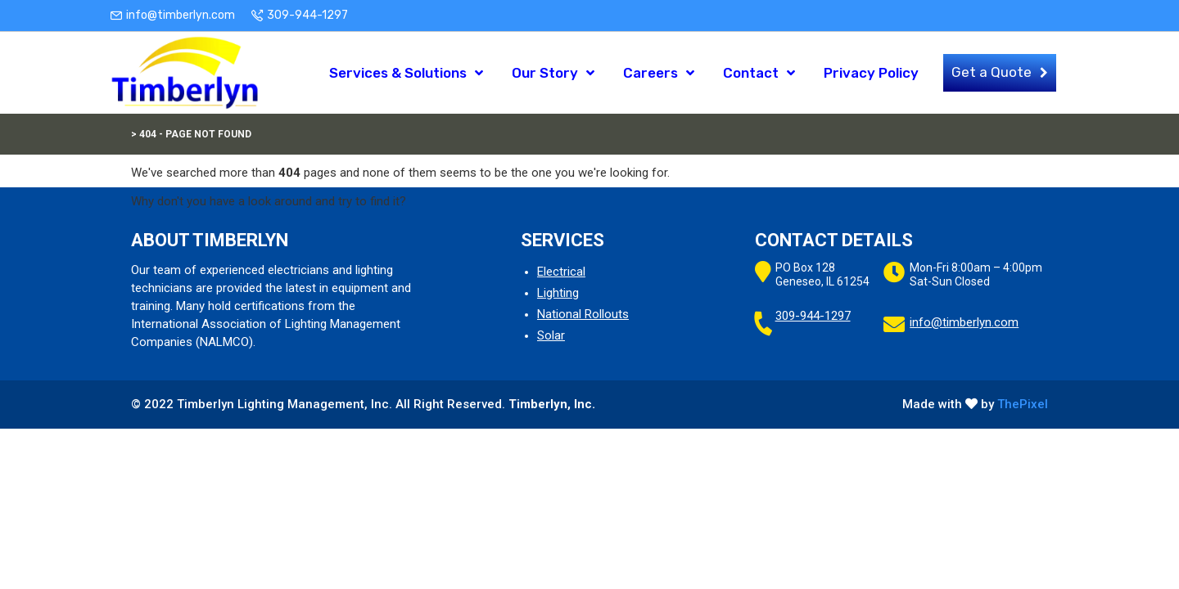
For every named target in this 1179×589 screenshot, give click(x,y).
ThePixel (1022, 404)
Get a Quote (991, 72)
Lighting (558, 293)
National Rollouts (583, 314)
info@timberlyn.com (180, 15)
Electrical (561, 271)
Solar (551, 335)
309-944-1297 (307, 15)
